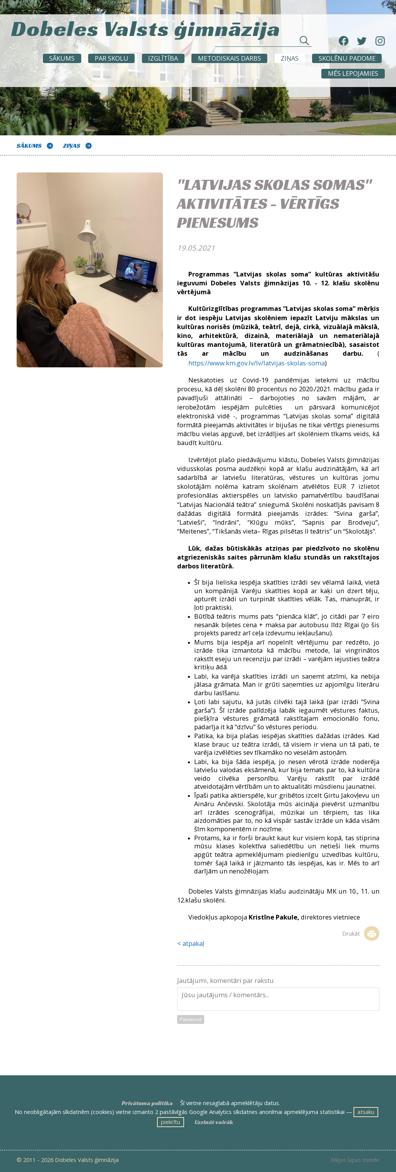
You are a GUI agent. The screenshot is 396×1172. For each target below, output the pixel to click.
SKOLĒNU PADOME (347, 58)
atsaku (365, 1112)
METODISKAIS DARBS (229, 58)
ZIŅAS (290, 58)
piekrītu (170, 1122)
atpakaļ (193, 943)
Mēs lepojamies (353, 73)
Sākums (62, 58)
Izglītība (163, 58)
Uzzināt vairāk (214, 1122)
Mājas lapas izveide (355, 1160)
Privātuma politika (147, 1103)
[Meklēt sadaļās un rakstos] (263, 43)
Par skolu (111, 58)
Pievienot (190, 1019)
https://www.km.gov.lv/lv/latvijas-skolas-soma (256, 362)
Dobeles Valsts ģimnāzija (146, 26)
